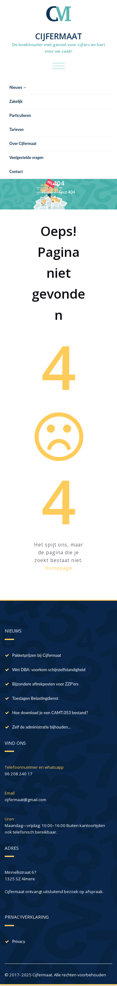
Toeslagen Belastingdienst (35, 698)
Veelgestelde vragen (26, 157)
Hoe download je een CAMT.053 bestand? (50, 712)
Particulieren (20, 115)
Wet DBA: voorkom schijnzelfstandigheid (48, 669)
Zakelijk (15, 101)
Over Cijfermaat (23, 143)
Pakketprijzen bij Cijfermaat (36, 655)
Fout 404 (67, 192)
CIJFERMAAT (58, 36)
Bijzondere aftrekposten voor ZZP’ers (45, 683)
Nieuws (17, 87)
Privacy (18, 941)
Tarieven (16, 129)
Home (47, 192)
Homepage (58, 568)
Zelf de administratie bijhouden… (41, 726)
